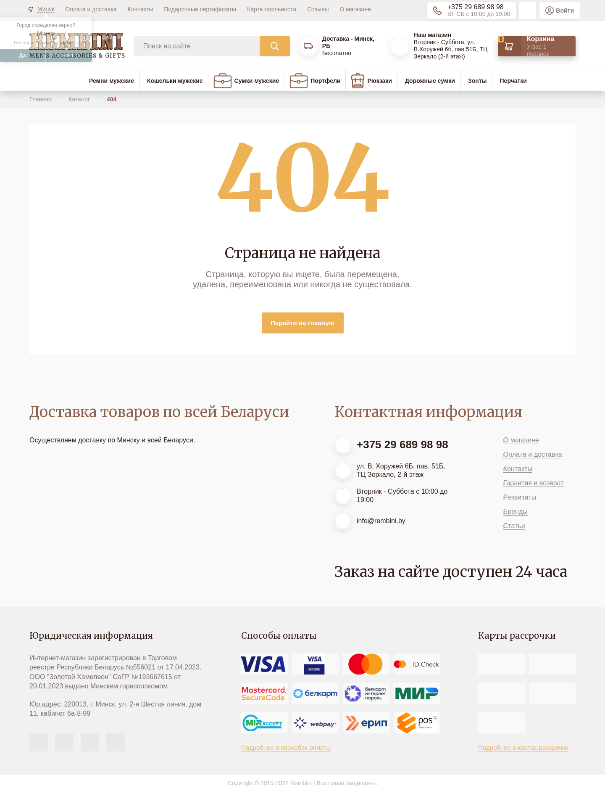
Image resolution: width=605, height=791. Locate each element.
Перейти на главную (302, 322)
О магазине (355, 9)
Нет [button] (69, 55)
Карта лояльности (271, 9)
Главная (41, 99)
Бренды (515, 511)
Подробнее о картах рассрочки (523, 747)
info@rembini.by (381, 520)
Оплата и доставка (90, 9)
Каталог (80, 99)
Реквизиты (519, 497)
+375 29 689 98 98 (475, 7)
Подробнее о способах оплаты (286, 747)
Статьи (514, 525)
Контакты (140, 9)
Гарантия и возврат (533, 483)
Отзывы (318, 9)
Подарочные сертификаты (200, 9)
